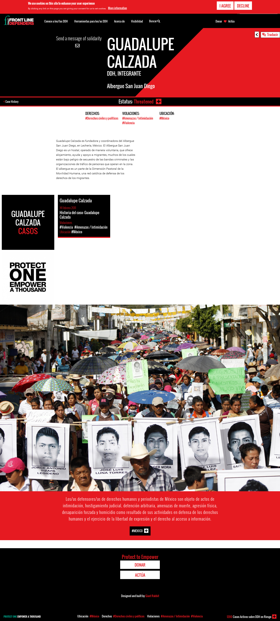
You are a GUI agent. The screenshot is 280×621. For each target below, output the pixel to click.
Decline (243, 6)
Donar (219, 21)
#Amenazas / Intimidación (137, 118)
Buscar (154, 20)
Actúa (231, 21)
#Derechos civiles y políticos (101, 118)
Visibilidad (137, 21)
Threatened (143, 101)
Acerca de (119, 21)
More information (117, 8)
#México (164, 118)
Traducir (272, 34)
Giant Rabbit (152, 595)
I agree (225, 6)
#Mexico (137, 530)
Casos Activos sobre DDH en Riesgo (249, 617)
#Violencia (128, 122)
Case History (12, 102)
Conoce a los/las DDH (56, 21)
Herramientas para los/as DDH (91, 21)
